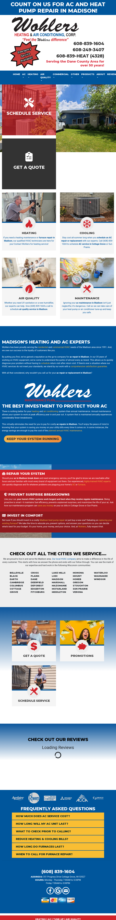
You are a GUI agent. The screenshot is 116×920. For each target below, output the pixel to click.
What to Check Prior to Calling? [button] (43, 831)
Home (16, 74)
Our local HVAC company (64, 559)
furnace (81, 484)
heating (35, 411)
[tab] (58, 816)
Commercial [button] (61, 74)
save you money (45, 505)
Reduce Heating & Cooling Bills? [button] (42, 839)
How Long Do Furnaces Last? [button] (40, 846)
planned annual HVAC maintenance (65, 430)
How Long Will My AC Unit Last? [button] (42, 823)
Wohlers (82, 526)
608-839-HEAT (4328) (80, 56)
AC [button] (24, 74)
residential (43, 347)
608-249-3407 (88, 49)
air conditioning (51, 411)
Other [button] (75, 74)
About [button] (100, 74)
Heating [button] (33, 74)
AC (73, 484)
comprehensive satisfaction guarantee (89, 366)
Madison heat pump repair (52, 520)
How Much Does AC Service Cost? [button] (43, 816)
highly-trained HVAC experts (97, 481)
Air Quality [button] (45, 76)
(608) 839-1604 (58, 871)
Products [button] (87, 74)
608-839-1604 (89, 43)
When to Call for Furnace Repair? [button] (44, 854)
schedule (45, 363)
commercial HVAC (61, 347)
